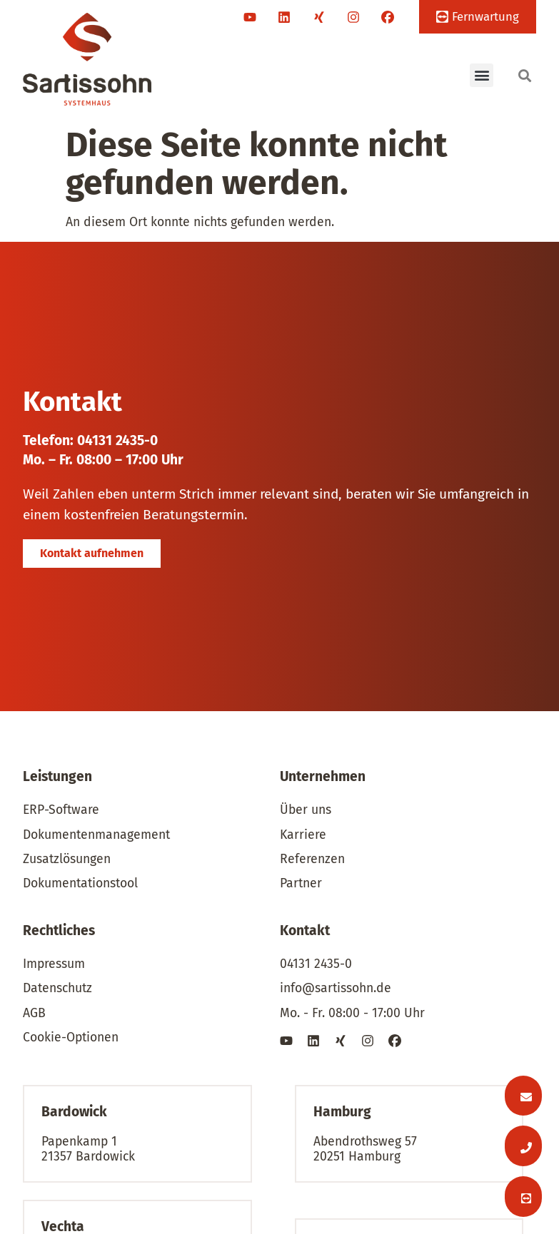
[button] (481, 75)
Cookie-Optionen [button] (71, 1037)
